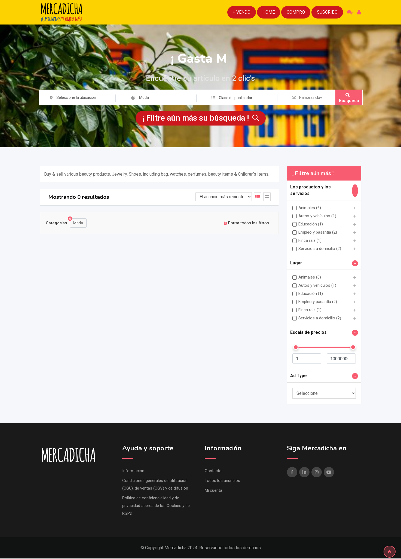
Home (268, 12)
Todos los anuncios (222, 481)
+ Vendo (241, 12)
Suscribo (327, 12)
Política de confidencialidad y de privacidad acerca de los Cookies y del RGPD (156, 506)
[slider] (295, 347)
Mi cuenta (213, 490)
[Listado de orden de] (223, 197)
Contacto (213, 471)
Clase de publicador (235, 98)
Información (133, 471)
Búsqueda (349, 98)
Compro (296, 12)
